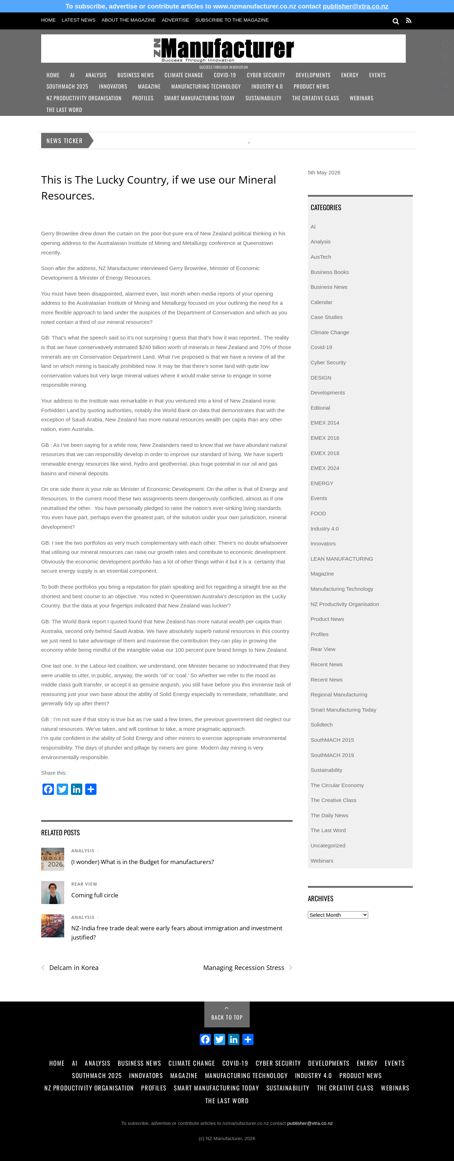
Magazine (149, 86)
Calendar (322, 302)
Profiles (143, 98)
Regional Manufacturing (339, 694)
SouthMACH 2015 (332, 740)
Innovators (113, 86)
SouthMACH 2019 (332, 755)
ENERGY (322, 483)
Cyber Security (266, 75)
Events (377, 75)
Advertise (175, 20)
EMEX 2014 (325, 423)
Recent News (327, 664)
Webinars (361, 98)
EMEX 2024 (325, 468)
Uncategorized (328, 845)
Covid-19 (225, 75)
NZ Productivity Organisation (84, 98)
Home (48, 20)
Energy (350, 75)
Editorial (320, 408)
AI (72, 75)
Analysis (96, 75)
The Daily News (329, 815)
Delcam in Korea (70, 967)
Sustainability (263, 98)
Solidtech (322, 725)
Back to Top (227, 1017)
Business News (135, 75)
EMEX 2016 (325, 438)
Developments (313, 75)
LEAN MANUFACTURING (342, 559)
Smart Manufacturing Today (199, 98)
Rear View (84, 884)
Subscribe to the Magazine (231, 20)
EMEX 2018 (325, 453)
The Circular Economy (337, 785)
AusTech (321, 257)
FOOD (318, 513)
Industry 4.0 (267, 86)
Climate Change (184, 75)
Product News (311, 86)
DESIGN (321, 378)
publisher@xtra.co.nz (355, 6)
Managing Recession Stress (248, 967)
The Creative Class (315, 98)
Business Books (330, 272)
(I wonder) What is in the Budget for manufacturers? (142, 862)
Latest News (78, 20)
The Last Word (64, 109)
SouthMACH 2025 (67, 86)
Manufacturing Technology (206, 86)
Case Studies (327, 317)
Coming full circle (94, 895)
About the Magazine (128, 20)
